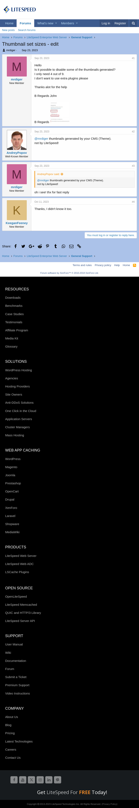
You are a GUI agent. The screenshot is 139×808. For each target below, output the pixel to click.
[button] (56, 23)
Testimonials (13, 322)
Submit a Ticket (16, 677)
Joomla (10, 475)
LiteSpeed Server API (20, 621)
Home (9, 23)
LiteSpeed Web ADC (19, 564)
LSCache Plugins (17, 572)
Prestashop (13, 483)
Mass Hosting (14, 435)
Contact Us (13, 757)
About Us (11, 717)
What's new (45, 23)
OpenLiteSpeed (16, 596)
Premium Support (17, 685)
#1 (133, 58)
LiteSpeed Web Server (21, 556)
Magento (11, 467)
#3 (133, 165)
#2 (133, 131)
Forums (25, 23)
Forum (9, 669)
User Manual (14, 644)
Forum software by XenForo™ (69, 273)
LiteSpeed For (69, 792)
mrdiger (10, 50)
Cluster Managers (17, 427)
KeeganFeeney (17, 223)
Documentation (15, 660)
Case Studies (14, 314)
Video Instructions (17, 693)
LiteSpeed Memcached (21, 604)
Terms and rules (82, 265)
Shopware (12, 524)
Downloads (13, 297)
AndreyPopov (17, 152)
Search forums (27, 30)
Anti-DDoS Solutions (19, 402)
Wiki (8, 652)
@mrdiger (41, 138)
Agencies (11, 378)
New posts (8, 30)
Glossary (11, 346)
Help (117, 265)
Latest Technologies (19, 741)
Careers (10, 749)
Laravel (10, 516)
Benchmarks (13, 305)
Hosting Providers (17, 386)
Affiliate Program (16, 330)
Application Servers (18, 419)
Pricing (10, 733)
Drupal (9, 499)
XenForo (11, 507)
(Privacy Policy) (109, 804)
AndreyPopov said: (48, 174)
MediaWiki (12, 532)
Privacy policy (103, 265)
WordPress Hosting (18, 370)
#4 (133, 201)
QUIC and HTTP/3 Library (23, 612)
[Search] (133, 23)
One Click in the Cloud (20, 411)
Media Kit (11, 338)
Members (67, 23)
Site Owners (13, 394)
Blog (8, 725)
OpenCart (12, 491)
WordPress (13, 459)
